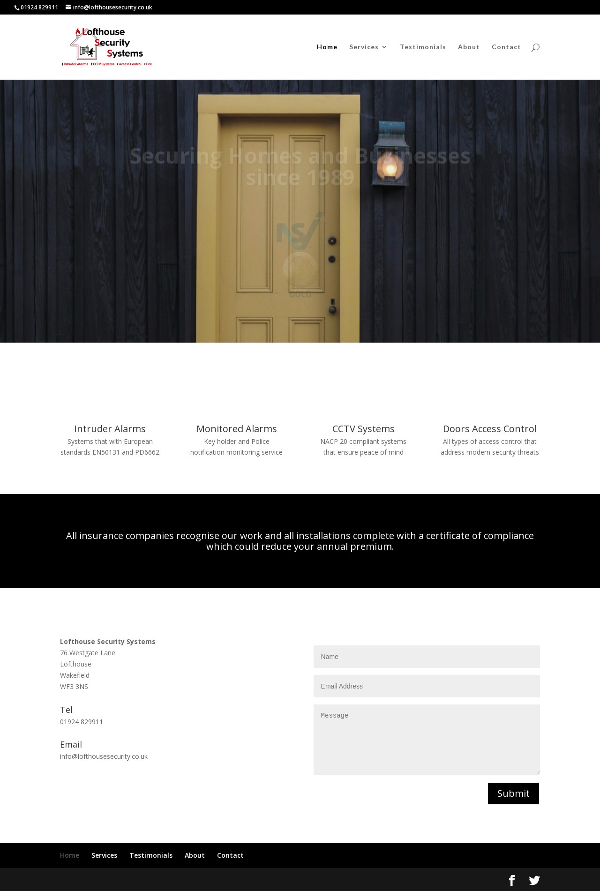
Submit (513, 793)
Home (327, 47)
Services (364, 47)
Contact (506, 47)
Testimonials (423, 47)
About (469, 47)
